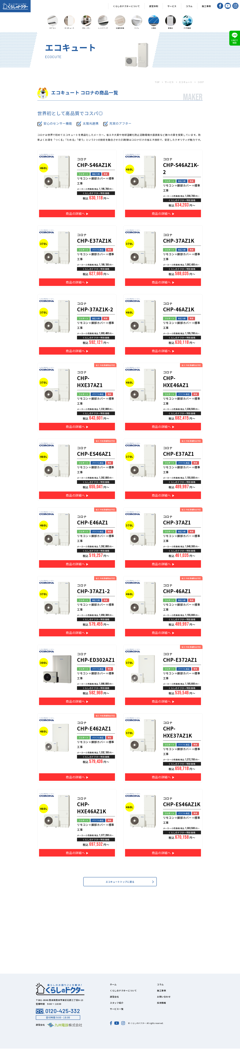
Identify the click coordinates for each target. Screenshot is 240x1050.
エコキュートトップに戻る (120, 882)
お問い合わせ (164, 998)
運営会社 (114, 998)
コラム (189, 6)
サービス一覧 (116, 1010)
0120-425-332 (58, 1012)
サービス (171, 6)
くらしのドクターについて (126, 6)
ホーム (113, 985)
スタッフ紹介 (116, 1004)
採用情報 (161, 1004)
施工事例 (206, 6)
